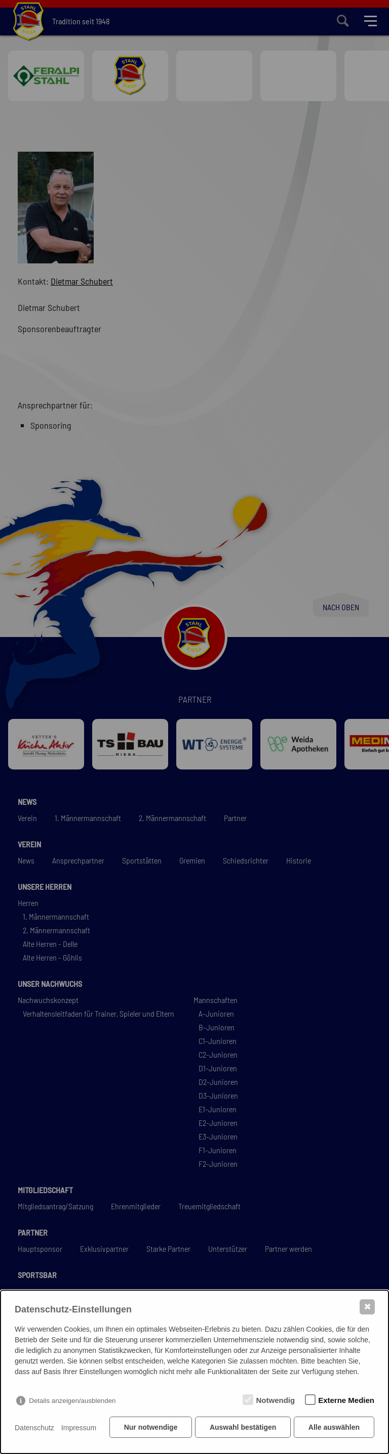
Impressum (78, 1429)
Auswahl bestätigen (242, 1429)
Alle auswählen (334, 1429)
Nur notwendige (149, 1429)
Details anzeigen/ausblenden (72, 1402)
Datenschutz (34, 1429)
